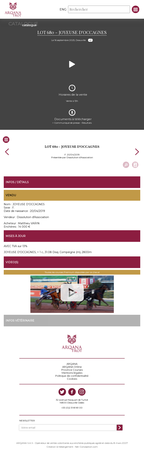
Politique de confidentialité (71, 375)
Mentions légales (72, 372)
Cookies (72, 378)
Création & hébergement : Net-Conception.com (72, 446)
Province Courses (72, 369)
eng (63, 9)
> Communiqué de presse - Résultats (72, 122)
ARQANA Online (72, 366)
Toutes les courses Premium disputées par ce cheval (72, 272)
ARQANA (72, 363)
